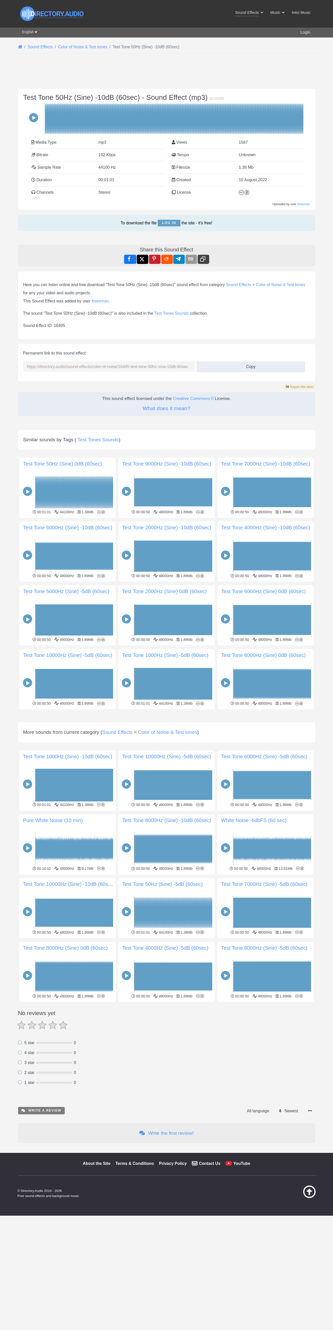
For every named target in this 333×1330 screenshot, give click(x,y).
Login (305, 32)
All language (258, 1182)
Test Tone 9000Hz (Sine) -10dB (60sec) (166, 464)
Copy (248, 365)
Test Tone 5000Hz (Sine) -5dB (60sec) (66, 591)
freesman (303, 204)
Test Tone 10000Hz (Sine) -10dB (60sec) (69, 955)
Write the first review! (166, 1204)
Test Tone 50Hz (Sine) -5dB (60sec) (162, 955)
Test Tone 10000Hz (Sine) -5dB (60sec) (67, 655)
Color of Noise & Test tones (280, 285)
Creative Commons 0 (193, 398)
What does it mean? (166, 408)
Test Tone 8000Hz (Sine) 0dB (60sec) (263, 655)
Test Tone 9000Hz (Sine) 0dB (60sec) (263, 591)
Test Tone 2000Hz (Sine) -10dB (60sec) (166, 527)
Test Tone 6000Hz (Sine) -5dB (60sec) (264, 828)
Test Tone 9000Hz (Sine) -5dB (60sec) (264, 1019)
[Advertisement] (166, 747)
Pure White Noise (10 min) (53, 892)
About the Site (96, 1235)
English (28, 32)
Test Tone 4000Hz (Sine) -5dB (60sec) (165, 1019)
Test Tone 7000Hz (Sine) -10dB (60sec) (265, 464)
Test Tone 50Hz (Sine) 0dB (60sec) (62, 464)
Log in (169, 223)
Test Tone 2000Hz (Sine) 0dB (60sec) (164, 591)
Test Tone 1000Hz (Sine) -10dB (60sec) (67, 828)
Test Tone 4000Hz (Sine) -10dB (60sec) (265, 527)
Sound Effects (238, 285)
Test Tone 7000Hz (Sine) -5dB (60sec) (264, 955)
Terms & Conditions (134, 1235)
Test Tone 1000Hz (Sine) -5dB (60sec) (165, 655)
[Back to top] (296, 1268)
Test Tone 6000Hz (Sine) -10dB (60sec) (67, 527)
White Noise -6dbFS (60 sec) (254, 892)
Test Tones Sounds (171, 313)
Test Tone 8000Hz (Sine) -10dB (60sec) (166, 892)
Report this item (299, 387)
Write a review (41, 1182)
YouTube (241, 1235)
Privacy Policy (173, 1235)
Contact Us (209, 1235)
